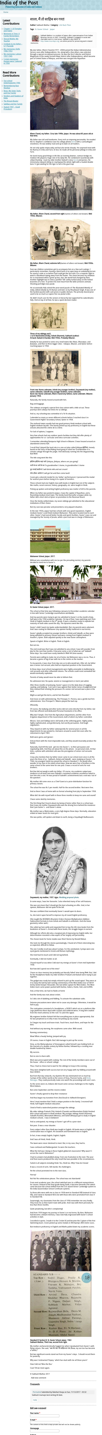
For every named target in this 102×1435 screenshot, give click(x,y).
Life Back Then (65, 25)
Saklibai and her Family (13, 104)
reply (35, 1400)
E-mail (33, 1420)
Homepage (34, 1428)
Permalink (37, 1392)
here (73, 142)
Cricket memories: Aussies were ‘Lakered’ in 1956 (13, 61)
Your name (35, 1413)
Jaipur (52, 29)
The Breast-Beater (11, 101)
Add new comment (38, 1378)
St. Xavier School (41, 29)
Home (5, 12)
